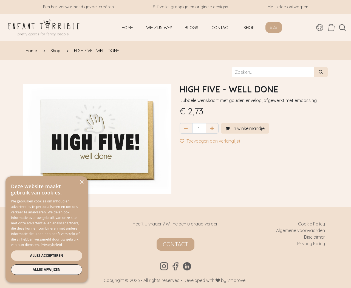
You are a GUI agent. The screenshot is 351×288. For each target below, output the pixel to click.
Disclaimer (314, 237)
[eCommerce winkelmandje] (331, 27)
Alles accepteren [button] (46, 255)
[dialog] (46, 229)
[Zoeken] (321, 72)
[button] (342, 27)
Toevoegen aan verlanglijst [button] (210, 141)
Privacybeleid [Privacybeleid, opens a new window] (51, 244)
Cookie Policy (311, 224)
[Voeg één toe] (212, 128)
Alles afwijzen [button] (47, 269)
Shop (55, 50)
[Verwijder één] (186, 128)
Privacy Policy (311, 243)
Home (31, 50)
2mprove (236, 280)
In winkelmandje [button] (245, 128)
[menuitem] (127, 27)
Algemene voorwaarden (300, 230)
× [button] (82, 182)
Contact (175, 244)
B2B (274, 27)
